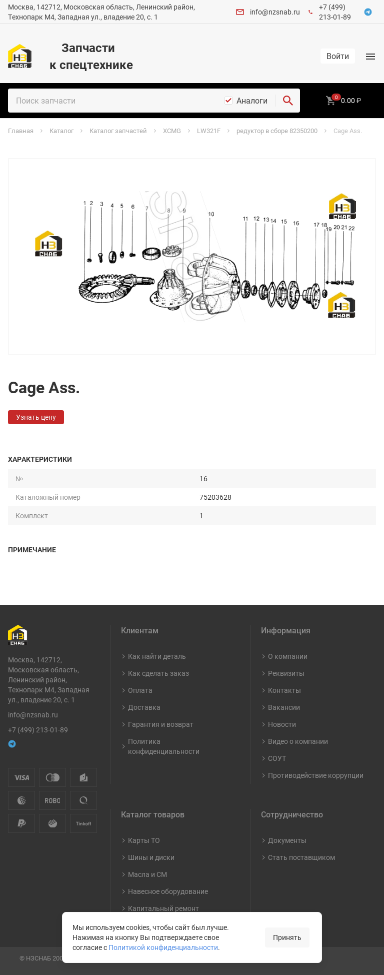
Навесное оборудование (168, 891)
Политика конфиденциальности (164, 746)
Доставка (144, 707)
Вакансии (284, 707)
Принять (287, 937)
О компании (288, 656)
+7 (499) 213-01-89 (335, 12)
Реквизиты (286, 673)
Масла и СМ (147, 874)
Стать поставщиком (301, 857)
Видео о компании (298, 741)
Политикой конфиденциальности (163, 947)
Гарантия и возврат (161, 724)
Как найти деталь (157, 656)
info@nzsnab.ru (275, 12)
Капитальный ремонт (163, 908)
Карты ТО (144, 840)
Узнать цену (36, 417)
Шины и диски (151, 857)
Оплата (140, 690)
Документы (287, 840)
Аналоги (252, 100)
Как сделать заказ (158, 673)
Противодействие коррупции (316, 775)
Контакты (284, 690)
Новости (282, 724)
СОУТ (277, 758)
